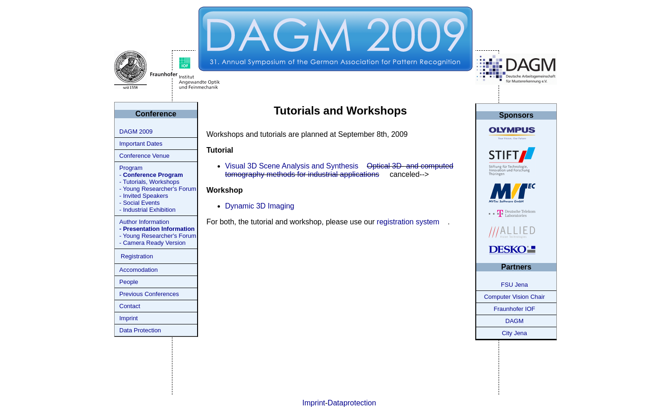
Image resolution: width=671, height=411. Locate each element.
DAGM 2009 (136, 131)
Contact (129, 306)
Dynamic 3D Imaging (259, 206)
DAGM (515, 320)
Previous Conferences (149, 293)
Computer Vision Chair (514, 296)
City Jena (514, 333)
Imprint (128, 318)
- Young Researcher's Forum (157, 188)
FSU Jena (514, 284)
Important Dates (141, 143)
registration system (408, 222)
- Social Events (139, 202)
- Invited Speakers (143, 195)
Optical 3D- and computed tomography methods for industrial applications (339, 170)
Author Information (144, 221)
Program (131, 167)
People (128, 281)
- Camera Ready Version (152, 242)
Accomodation (138, 269)
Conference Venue (144, 155)
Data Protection (140, 330)
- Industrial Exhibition (147, 209)
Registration (137, 256)
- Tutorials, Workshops (149, 181)
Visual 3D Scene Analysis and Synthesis (291, 166)
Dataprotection (352, 403)
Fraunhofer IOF (514, 308)
